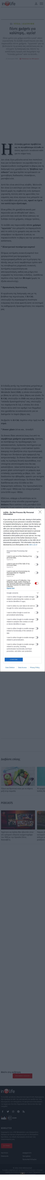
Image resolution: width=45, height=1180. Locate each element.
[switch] (36, 556)
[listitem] (22, 551)
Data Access (22, 668)
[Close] (41, 512)
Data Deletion (10, 668)
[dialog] (22, 590)
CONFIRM (14, 659)
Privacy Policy (35, 668)
